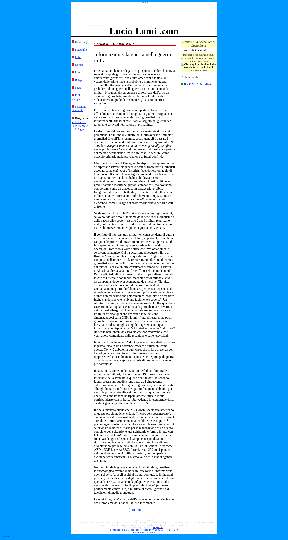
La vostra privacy (144, 532)
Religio (79, 80)
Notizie (79, 64)
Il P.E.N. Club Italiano (198, 84)
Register (158, 527)
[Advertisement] (144, 13)
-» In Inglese (79, 129)
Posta (78, 72)
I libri (78, 57)
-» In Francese (80, 125)
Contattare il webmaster (125, 530)
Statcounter (7, 536)
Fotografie (81, 49)
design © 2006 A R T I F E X (160, 530)
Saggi (78, 87)
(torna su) (135, 509)
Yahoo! (204, 71)
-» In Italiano (79, 122)
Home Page (81, 42)
